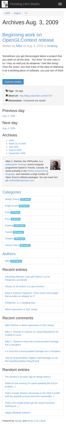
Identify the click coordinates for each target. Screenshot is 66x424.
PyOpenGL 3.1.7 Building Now (20, 303)
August (17, 13)
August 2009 (15, 150)
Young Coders (18, 245)
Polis (12, 212)
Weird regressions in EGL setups (21, 309)
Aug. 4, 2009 (8, 128)
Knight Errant (17, 205)
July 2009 (13, 147)
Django (18, 421)
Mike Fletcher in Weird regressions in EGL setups (29, 325)
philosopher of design (16, 164)
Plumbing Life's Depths (25, 4)
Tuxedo (14, 232)
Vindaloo (15, 238)
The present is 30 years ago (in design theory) (28, 376)
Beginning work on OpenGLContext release (28, 37)
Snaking (52, 46)
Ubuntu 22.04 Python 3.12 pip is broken (24, 286)
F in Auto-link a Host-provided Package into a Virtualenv (32, 351)
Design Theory (18, 199)
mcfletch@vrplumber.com (21, 180)
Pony (12, 219)
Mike (19, 46)
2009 (7, 13)
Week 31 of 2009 (17, 143)
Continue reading (13, 82)
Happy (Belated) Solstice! (17, 412)
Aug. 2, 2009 (8, 116)
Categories (11, 192)
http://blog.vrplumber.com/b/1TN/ (36, 95)
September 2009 (17, 153)
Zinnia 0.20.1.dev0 (36, 421)
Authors (9, 254)
